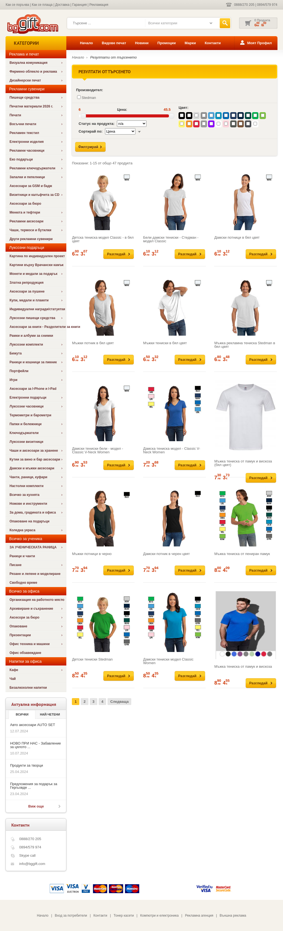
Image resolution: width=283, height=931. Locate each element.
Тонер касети (124, 915)
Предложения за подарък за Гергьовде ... (33, 786)
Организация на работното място (36, 600)
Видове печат (114, 43)
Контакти (213, 43)
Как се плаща (42, 5)
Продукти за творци (26, 765)
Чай (12, 679)
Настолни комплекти (26, 486)
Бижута (15, 353)
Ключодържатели (23, 433)
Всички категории (162, 23)
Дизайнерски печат (25, 80)
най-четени (50, 714)
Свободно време (23, 583)
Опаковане (18, 626)
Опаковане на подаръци (29, 521)
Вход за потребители (71, 915)
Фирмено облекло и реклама (33, 71)
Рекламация (99, 5)
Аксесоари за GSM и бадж (30, 186)
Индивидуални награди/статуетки (37, 309)
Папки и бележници (25, 424)
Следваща (119, 701)
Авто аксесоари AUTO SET (32, 725)
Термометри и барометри (30, 415)
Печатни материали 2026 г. (31, 106)
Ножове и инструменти (28, 504)
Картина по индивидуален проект (37, 256)
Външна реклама (233, 915)
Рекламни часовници (26, 150)
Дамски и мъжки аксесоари (31, 468)
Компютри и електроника (159, 915)
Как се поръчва (17, 5)
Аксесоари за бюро (25, 204)
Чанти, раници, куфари (28, 477)
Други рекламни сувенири (31, 239)
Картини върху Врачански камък (36, 265)
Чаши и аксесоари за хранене (33, 451)
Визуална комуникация (28, 63)
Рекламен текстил (24, 133)
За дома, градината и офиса (32, 512)
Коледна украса (22, 530)
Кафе (13, 670)
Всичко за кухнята (24, 495)
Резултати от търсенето (113, 57)
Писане (15, 565)
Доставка (62, 5)
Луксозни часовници (26, 406)
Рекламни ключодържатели (32, 168)
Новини (141, 43)
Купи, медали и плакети (29, 300)
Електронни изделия (26, 142)
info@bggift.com (32, 864)
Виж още (36, 806)
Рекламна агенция (199, 915)
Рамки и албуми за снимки (31, 336)
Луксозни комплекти (26, 344)
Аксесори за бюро (24, 617)
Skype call (27, 855)
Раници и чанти (22, 556)
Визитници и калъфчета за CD (34, 195)
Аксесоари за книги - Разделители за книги (37, 327)
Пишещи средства (24, 97)
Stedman (86, 97)
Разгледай (116, 254)
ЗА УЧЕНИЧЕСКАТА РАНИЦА (32, 547)
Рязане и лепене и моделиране (34, 574)
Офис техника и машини (29, 644)
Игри (13, 380)
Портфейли (18, 371)
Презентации (20, 635)
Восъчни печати (22, 124)
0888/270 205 (244, 5)
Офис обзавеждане (25, 653)
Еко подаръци (21, 159)
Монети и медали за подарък (33, 274)
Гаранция (79, 5)
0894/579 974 (267, 5)
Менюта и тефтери (24, 212)
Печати (15, 115)
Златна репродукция (26, 283)
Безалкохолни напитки (28, 688)
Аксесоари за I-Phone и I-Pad (32, 389)
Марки (190, 43)
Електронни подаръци (27, 397)
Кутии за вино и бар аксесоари (34, 459)
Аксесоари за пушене (26, 291)
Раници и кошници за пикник (33, 362)
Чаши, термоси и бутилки (30, 230)
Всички (22, 714)
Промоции (167, 43)
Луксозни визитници (26, 442)
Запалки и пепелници (27, 177)
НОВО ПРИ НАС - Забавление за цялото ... (35, 745)
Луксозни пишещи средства (32, 318)
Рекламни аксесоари (26, 221)
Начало (86, 43)
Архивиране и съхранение (31, 609)
